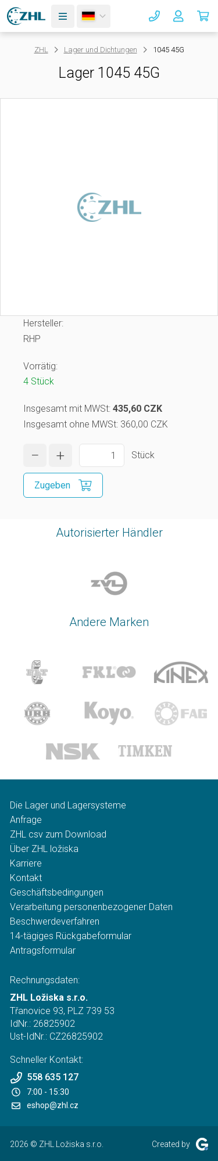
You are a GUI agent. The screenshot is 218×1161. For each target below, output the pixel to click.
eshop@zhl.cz (45, 1105)
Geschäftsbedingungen (56, 892)
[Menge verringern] (35, 455)
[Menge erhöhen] (60, 455)
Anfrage (26, 819)
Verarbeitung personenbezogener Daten (91, 906)
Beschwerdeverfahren (54, 921)
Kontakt (26, 877)
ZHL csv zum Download (58, 834)
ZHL (41, 49)
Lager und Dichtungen (100, 49)
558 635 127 (44, 1078)
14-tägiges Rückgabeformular (70, 935)
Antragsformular (43, 950)
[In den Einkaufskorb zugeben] (63, 485)
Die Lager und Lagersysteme (68, 805)
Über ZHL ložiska (44, 848)
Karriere (26, 863)
